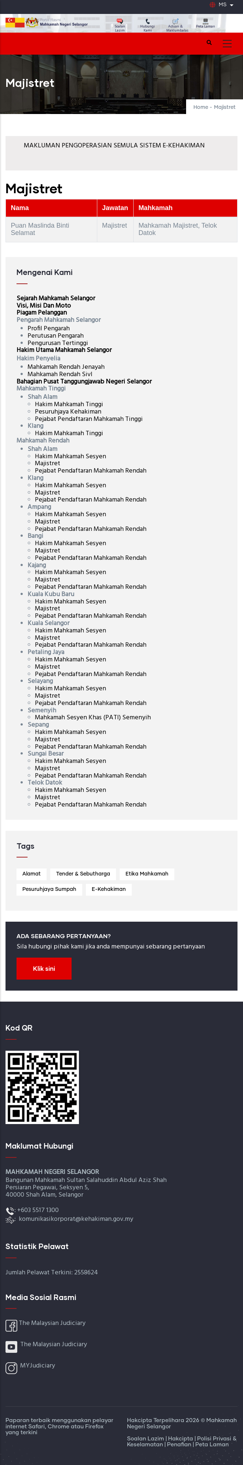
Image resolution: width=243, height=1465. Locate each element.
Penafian (180, 1444)
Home (200, 107)
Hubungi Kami (147, 26)
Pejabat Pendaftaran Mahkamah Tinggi (89, 419)
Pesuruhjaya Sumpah (49, 889)
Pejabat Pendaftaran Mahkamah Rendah (90, 471)
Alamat (31, 874)
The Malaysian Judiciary (52, 1323)
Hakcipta (181, 1439)
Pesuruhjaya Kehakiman (69, 412)
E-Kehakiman (109, 889)
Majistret (47, 463)
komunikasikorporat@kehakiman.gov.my (76, 1219)
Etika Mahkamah (147, 874)
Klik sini (44, 968)
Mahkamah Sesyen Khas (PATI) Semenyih (93, 717)
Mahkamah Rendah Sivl (60, 374)
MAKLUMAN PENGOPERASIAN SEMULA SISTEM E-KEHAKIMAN (114, 145)
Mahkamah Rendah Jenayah (66, 367)
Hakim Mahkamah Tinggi (69, 404)
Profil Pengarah (49, 328)
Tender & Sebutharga (83, 874)
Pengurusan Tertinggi (58, 343)
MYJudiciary (37, 1366)
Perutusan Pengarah (56, 336)
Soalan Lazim (120, 26)
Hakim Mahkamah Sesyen (70, 456)
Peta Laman (205, 24)
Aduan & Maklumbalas (177, 26)
